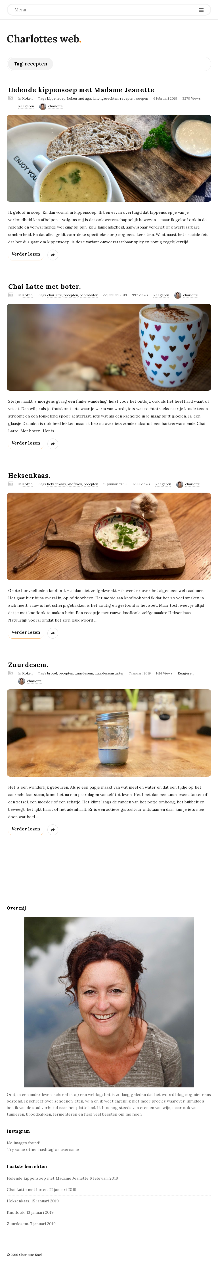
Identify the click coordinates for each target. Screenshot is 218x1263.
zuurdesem (84, 673)
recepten (127, 98)
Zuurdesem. (28, 665)
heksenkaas (56, 484)
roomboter (89, 295)
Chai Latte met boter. (44, 286)
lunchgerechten (105, 98)
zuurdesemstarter (109, 673)
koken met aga (79, 98)
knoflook (75, 484)
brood (52, 673)
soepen (142, 98)
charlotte (55, 106)
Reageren (26, 106)
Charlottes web (43, 38)
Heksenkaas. (29, 475)
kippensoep (56, 98)
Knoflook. (16, 1212)
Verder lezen (28, 255)
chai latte (54, 295)
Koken (27, 98)
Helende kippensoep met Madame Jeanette (81, 90)
